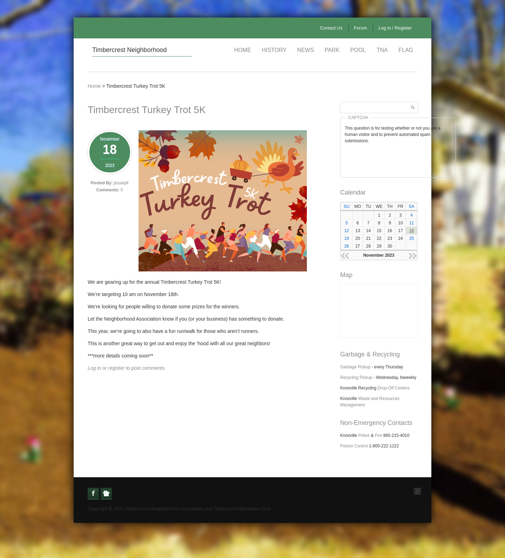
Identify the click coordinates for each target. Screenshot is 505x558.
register (116, 368)
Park (332, 50)
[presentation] (398, 157)
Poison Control (354, 446)
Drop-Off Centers (394, 388)
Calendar (353, 192)
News (305, 50)
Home (242, 50)
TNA (382, 50)
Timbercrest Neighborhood (129, 49)
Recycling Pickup (356, 377)
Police (364, 435)
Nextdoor (106, 493)
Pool (358, 50)
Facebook (93, 493)
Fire (378, 435)
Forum (360, 28)
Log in (94, 368)
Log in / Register (395, 28)
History (274, 50)
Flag (405, 50)
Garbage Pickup (355, 367)
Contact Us (331, 28)
